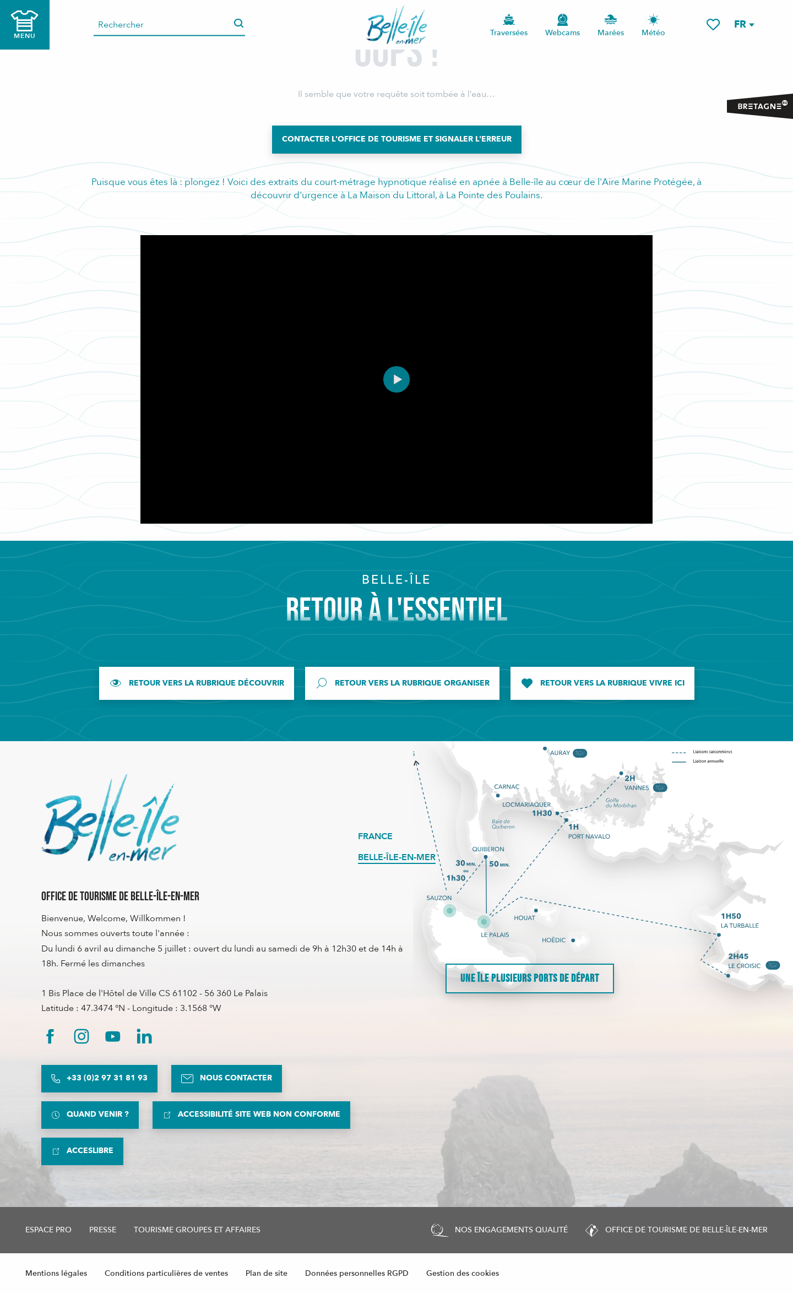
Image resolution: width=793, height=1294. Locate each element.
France (375, 836)
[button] (743, 24)
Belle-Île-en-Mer (397, 857)
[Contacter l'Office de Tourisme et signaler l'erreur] (397, 139)
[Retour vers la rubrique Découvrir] (196, 683)
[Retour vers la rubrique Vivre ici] (602, 683)
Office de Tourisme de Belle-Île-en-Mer (120, 896)
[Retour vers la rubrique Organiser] (402, 683)
